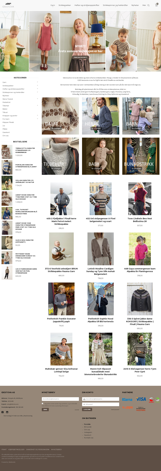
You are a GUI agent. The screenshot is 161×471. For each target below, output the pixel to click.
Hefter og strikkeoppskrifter (13, 89)
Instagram (88, 432)
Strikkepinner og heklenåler (13, 92)
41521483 (11, 401)
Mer (144, 5)
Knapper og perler (10, 116)
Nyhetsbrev (56, 449)
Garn (4, 82)
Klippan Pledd (8, 122)
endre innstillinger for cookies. (39, 458)
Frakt (4, 449)
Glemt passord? (115, 409)
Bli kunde (87, 427)
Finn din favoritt (80, 57)
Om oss (5, 136)
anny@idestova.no (12, 404)
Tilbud (5, 112)
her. (125, 89)
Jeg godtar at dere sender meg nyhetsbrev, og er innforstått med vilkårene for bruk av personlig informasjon (59, 405)
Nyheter (6, 96)
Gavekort (6, 132)
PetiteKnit (6, 102)
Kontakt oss (88, 438)
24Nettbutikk (11, 462)
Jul (4, 126)
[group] (80, 41)
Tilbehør (6, 106)
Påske (5, 129)
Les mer (77, 409)
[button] (158, 41)
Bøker (5, 109)
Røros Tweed (8, 99)
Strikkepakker (8, 86)
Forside (87, 424)
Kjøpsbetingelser (16, 449)
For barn (6, 119)
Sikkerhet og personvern (37, 449)
